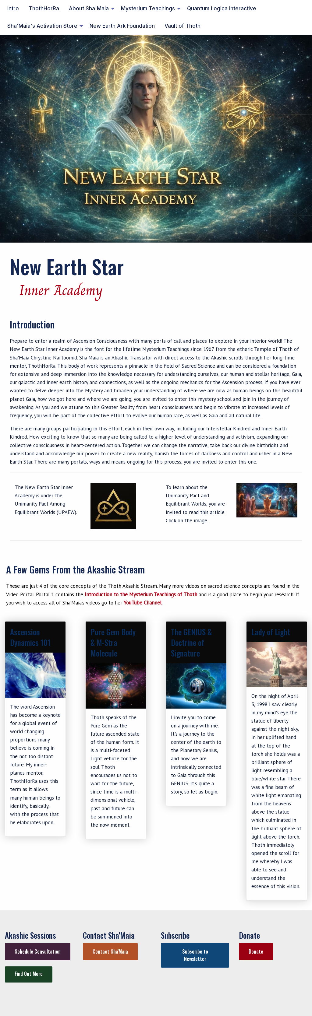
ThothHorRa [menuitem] (44, 8)
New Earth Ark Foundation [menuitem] (122, 26)
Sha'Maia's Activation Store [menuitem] (42, 26)
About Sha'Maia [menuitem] (89, 8)
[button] (37, 951)
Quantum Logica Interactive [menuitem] (221, 8)
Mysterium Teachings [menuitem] (148, 8)
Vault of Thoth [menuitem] (182, 26)
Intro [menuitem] (13, 8)
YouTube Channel (142, 602)
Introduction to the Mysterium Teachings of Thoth (141, 594)
